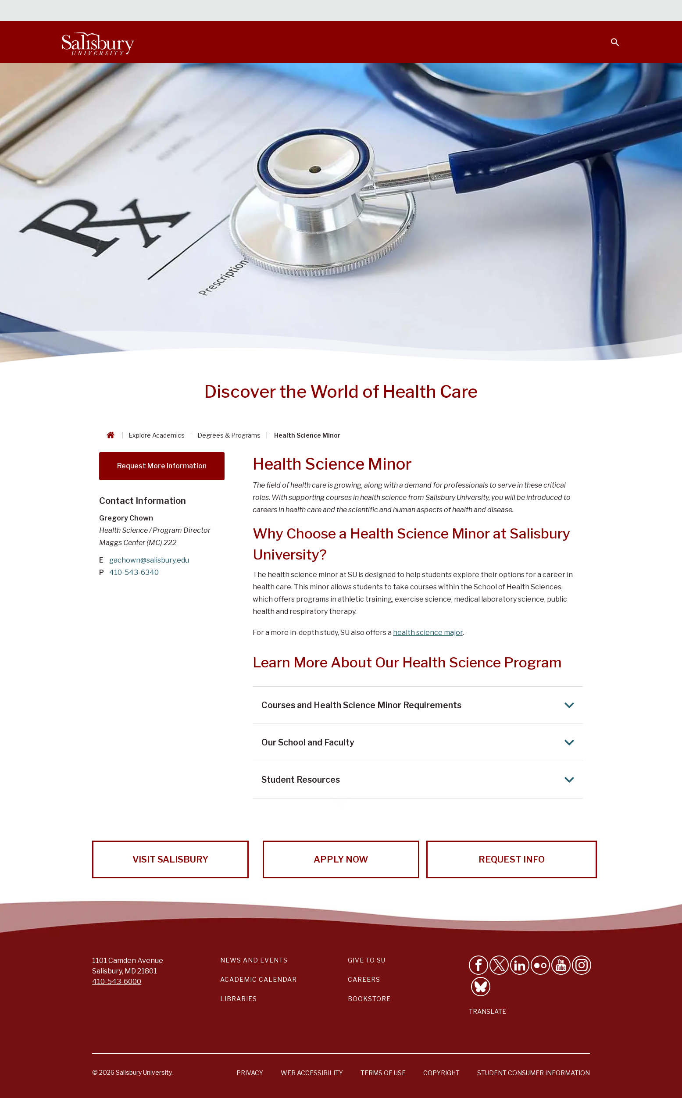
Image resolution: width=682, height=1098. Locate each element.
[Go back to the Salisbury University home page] (108, 435)
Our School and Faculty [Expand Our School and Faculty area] (420, 742)
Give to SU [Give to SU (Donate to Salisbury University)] (367, 960)
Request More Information (162, 466)
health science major (428, 632)
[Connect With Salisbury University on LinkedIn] (519, 965)
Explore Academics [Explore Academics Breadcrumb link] (157, 435)
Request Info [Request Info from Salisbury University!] (511, 859)
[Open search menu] (609, 36)
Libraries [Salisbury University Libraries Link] (238, 998)
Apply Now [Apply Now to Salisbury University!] (341, 859)
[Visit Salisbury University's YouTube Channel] (561, 965)
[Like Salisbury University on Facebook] (478, 965)
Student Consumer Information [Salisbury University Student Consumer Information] (533, 1073)
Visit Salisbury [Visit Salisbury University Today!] (170, 859)
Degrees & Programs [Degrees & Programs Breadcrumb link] (229, 435)
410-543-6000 (116, 981)
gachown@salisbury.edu (149, 560)
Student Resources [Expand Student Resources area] (420, 779)
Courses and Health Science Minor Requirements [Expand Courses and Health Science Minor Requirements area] (420, 705)
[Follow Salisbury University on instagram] (581, 965)
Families (523, 11)
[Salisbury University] (98, 42)
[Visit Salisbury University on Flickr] (540, 965)
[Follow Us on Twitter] (499, 965)
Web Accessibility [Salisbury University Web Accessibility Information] (312, 1073)
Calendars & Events (358, 11)
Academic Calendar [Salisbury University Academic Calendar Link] (258, 979)
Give (602, 11)
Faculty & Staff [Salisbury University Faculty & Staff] (472, 11)
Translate (487, 1011)
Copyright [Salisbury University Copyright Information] (441, 1073)
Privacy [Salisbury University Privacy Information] (249, 1073)
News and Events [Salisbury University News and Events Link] (254, 960)
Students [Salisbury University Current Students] (419, 11)
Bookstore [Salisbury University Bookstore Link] (369, 998)
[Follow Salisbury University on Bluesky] (480, 986)
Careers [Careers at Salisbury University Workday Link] (364, 979)
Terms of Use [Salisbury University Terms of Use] (383, 1073)
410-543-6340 (134, 572)
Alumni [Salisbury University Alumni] (560, 11)
